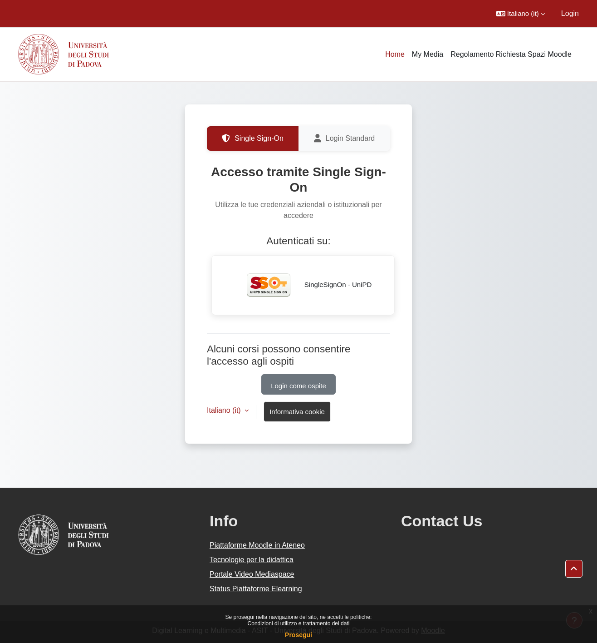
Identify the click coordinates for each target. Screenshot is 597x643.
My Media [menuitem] (427, 54)
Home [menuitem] (395, 54)
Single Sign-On (253, 138)
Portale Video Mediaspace (252, 574)
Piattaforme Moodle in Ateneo (257, 545)
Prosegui (298, 634)
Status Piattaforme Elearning (256, 589)
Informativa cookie (297, 411)
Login (570, 13)
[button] (520, 13)
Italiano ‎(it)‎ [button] (225, 410)
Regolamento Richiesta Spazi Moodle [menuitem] (511, 54)
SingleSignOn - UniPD (303, 285)
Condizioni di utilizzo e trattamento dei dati (299, 623)
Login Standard (344, 138)
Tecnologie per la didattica (252, 560)
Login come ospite (298, 386)
